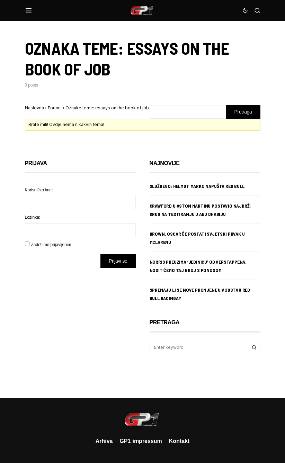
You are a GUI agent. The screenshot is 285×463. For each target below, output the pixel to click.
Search (254, 347)
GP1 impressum (140, 440)
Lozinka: (33, 217)
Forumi (55, 107)
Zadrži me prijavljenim (51, 244)
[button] (28, 10)
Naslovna (34, 107)
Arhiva (104, 440)
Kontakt (179, 440)
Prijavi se (118, 261)
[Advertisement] (80, 327)
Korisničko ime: (39, 189)
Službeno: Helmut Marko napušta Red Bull (197, 186)
